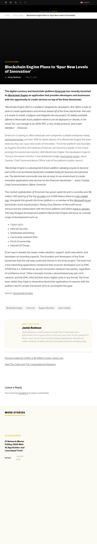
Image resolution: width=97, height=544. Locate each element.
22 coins (41, 196)
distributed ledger (14, 139)
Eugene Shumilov (46, 308)
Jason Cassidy (64, 308)
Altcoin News (18, 15)
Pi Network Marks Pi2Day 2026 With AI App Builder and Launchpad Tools (14, 446)
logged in (23, 393)
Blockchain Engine (23, 293)
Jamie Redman (31, 327)
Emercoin (30, 308)
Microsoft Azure (82, 200)
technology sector (70, 156)
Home (7, 15)
